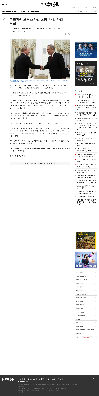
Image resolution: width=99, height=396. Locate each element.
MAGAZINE (35, 11)
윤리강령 (26, 379)
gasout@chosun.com (26, 31)
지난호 (73, 7)
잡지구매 (94, 11)
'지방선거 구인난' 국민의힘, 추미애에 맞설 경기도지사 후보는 (84, 80)
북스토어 (86, 7)
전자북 (79, 7)
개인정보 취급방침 (23, 381)
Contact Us (66, 379)
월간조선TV (25, 11)
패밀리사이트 (82, 379)
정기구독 (88, 11)
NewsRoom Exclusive (10, 11)
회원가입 (82, 11)
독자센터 (60, 379)
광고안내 (54, 379)
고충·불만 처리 (34, 379)
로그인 (76, 11)
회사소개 (20, 379)
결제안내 (93, 7)
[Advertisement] (39, 176)
